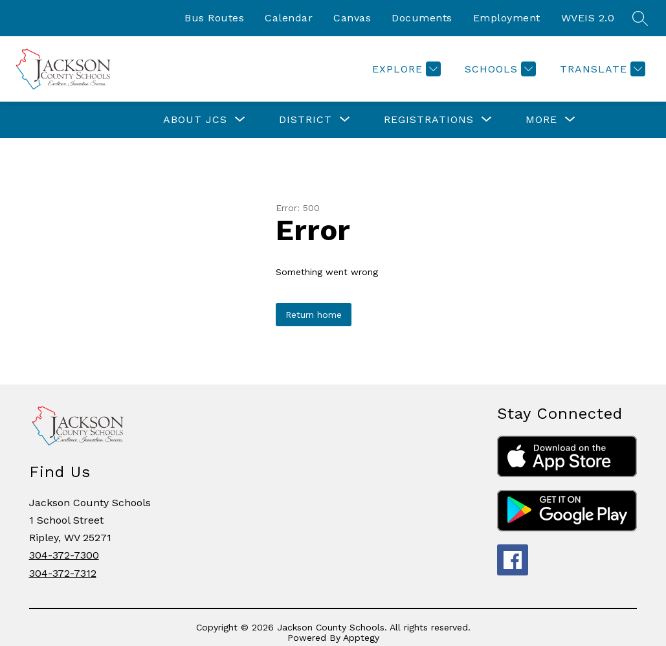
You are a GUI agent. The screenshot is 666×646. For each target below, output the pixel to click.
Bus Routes (214, 18)
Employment (506, 18)
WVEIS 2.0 (588, 18)
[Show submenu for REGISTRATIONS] (429, 120)
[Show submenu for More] (541, 120)
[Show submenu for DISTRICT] (305, 120)
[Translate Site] (601, 69)
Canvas (352, 18)
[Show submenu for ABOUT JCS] (195, 120)
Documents (422, 18)
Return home (313, 314)
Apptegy (361, 637)
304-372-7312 (62, 573)
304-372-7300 (64, 555)
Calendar (289, 18)
